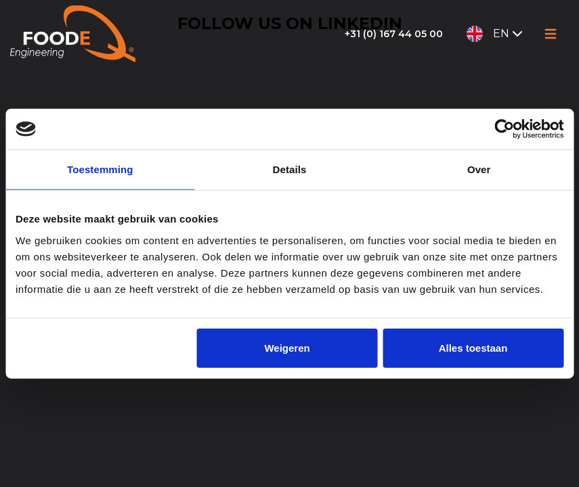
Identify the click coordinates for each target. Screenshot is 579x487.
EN (496, 34)
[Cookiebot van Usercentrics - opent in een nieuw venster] (504, 129)
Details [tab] (290, 169)
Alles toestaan (473, 347)
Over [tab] (479, 169)
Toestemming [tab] (100, 169)
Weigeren (286, 347)
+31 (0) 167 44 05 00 (394, 34)
